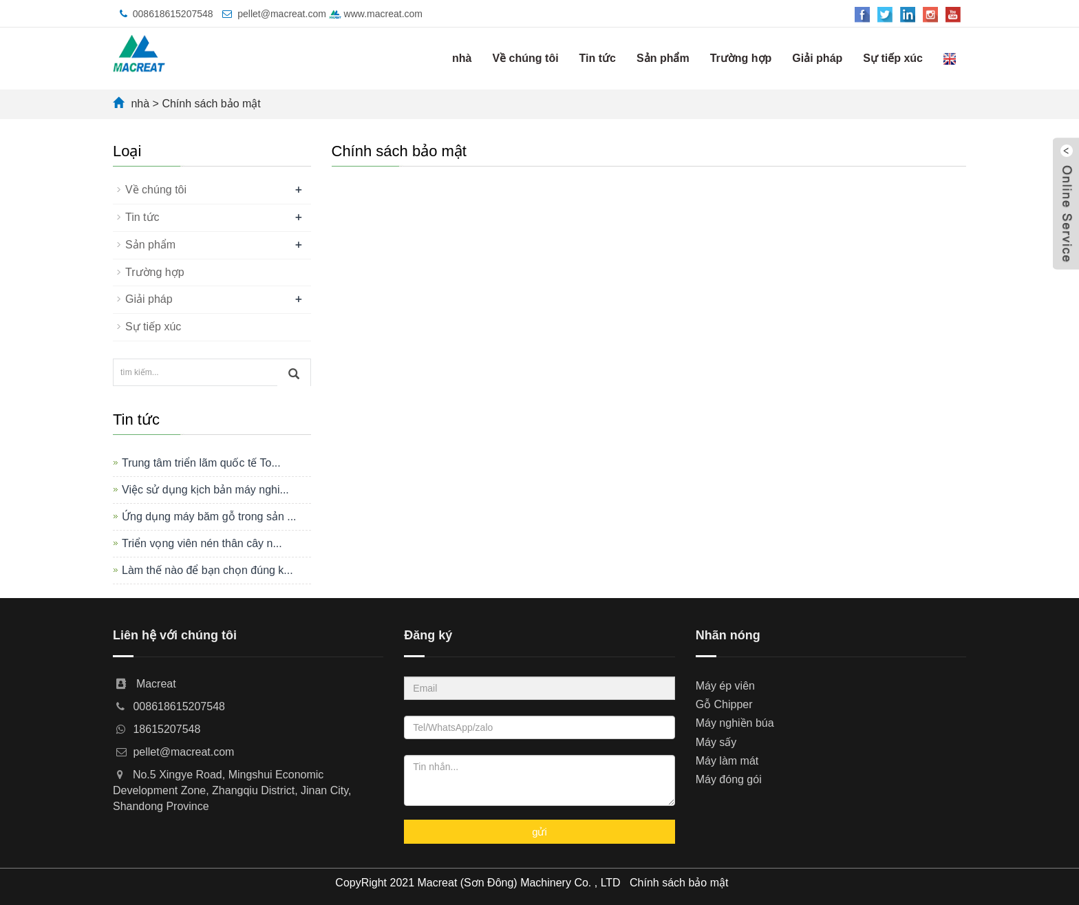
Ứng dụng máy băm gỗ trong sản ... (209, 516)
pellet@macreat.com (281, 13)
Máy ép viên (725, 686)
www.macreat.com (376, 13)
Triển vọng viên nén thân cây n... (202, 543)
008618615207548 (173, 13)
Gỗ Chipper (724, 704)
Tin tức (597, 58)
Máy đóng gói (729, 779)
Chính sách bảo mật (211, 103)
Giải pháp (817, 58)
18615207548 (166, 729)
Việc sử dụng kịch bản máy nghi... (205, 490)
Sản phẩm (663, 58)
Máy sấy (716, 742)
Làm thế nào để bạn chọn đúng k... (207, 570)
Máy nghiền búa (735, 723)
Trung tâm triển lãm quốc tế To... (201, 463)
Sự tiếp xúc (893, 58)
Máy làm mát (727, 761)
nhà (461, 58)
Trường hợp (741, 58)
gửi (539, 832)
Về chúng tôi (526, 58)
